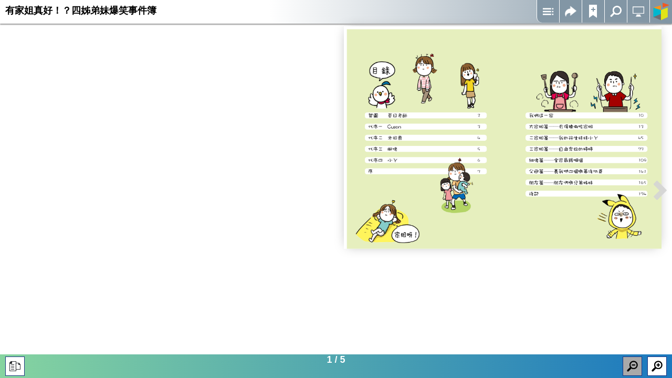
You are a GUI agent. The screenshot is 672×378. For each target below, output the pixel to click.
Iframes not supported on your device (503, 137)
